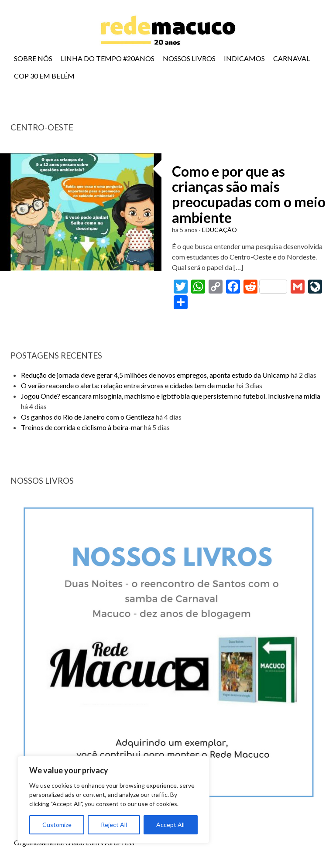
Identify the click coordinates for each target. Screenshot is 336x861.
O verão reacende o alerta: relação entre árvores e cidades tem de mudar (128, 385)
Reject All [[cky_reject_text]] (114, 824)
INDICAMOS (244, 58)
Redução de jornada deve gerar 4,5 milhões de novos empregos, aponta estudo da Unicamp (155, 375)
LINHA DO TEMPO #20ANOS (107, 58)
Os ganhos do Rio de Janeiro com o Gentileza (87, 417)
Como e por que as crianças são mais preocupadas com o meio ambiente (249, 194)
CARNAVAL (291, 58)
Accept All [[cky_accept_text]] (170, 824)
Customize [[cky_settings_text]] (57, 824)
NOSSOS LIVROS (189, 58)
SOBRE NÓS (33, 58)
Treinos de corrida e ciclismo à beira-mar (82, 427)
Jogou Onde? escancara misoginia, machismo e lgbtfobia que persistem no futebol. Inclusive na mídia (170, 396)
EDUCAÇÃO (219, 229)
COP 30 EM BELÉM (44, 76)
